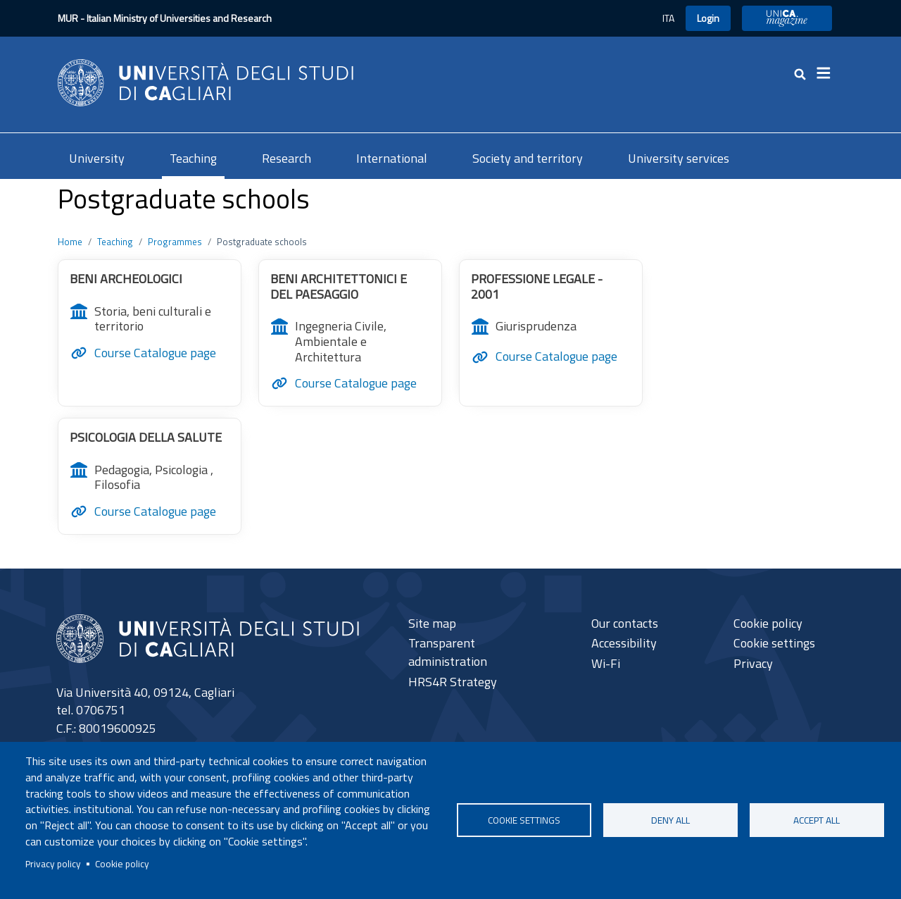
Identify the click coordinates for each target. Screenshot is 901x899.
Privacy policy (53, 864)
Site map (432, 623)
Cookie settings (524, 820)
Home (70, 242)
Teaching (193, 158)
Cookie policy (122, 864)
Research (286, 158)
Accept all (816, 820)
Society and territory (527, 158)
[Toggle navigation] (827, 73)
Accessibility (624, 642)
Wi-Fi (605, 663)
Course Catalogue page (155, 353)
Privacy (753, 663)
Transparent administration (447, 652)
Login (708, 18)
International (391, 158)
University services (678, 158)
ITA (668, 18)
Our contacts (624, 623)
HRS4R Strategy (452, 681)
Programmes (175, 242)
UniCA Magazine (787, 18)
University (97, 158)
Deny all (670, 820)
